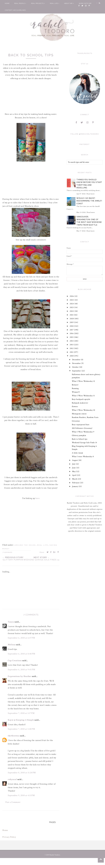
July (74, 464)
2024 (72, 303)
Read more (91, 194)
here (38, 498)
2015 (72, 337)
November (76, 363)
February (76, 482)
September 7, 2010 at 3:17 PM (21, 713)
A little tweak (77, 453)
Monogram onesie (79, 413)
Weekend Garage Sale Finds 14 (84, 442)
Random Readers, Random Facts (85, 417)
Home (7, 3)
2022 (72, 311)
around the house (25, 545)
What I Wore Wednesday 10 (83, 410)
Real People (20, 3)
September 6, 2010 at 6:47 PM (21, 637)
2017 (72, 330)
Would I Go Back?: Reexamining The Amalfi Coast (89, 201)
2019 (72, 322)
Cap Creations (15, 660)
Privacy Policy (9, 837)
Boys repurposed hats (80, 424)
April (74, 475)
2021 (72, 315)
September (76, 371)
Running (75, 388)
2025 (72, 300)
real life (42, 545)
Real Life (54, 3)
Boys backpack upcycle (81, 399)
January (75, 486)
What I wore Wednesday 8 (83, 456)
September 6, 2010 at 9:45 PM (21, 669)
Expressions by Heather (19, 676)
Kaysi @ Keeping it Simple (21, 720)
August (75, 460)
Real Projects (38, 3)
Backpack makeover (80, 403)
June (74, 467)
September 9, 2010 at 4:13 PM (21, 795)
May (74, 471)
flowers (75, 406)
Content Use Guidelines (15, 10)
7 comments (7, 552)
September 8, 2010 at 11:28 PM (22, 772)
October (75, 367)
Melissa (11, 644)
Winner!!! (76, 392)
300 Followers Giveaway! (82, 428)
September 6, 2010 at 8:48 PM (21, 653)
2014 (72, 341)
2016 (72, 333)
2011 (72, 352)
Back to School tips (79, 439)
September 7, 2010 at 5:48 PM (21, 729)
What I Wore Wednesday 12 (83, 381)
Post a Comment (12, 802)
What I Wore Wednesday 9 (83, 432)
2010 (72, 356)
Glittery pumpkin (79, 435)
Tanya (11, 621)
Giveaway (76, 421)
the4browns (13, 735)
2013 (72, 344)
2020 (72, 318)
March (75, 479)
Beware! (75, 385)
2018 (72, 326)
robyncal (12, 779)
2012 (72, 348)
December (76, 359)
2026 (72, 296)
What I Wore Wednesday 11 (83, 395)
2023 (72, 307)
